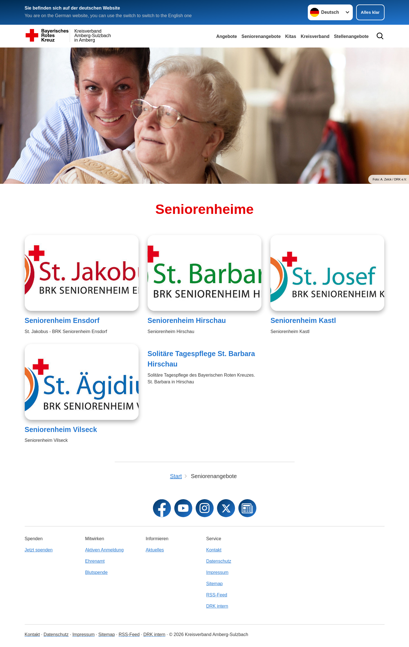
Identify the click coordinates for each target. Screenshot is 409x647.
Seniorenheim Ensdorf (62, 320)
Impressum (217, 572)
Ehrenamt (95, 561)
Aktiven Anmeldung (104, 550)
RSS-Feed (216, 594)
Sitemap (214, 583)
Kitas (290, 36)
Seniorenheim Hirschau (187, 320)
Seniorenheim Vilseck (61, 429)
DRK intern (217, 606)
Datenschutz (218, 561)
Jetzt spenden (39, 550)
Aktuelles (155, 550)
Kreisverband (315, 36)
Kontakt (213, 550)
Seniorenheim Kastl (303, 320)
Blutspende (96, 572)
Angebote (226, 36)
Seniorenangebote (261, 36)
